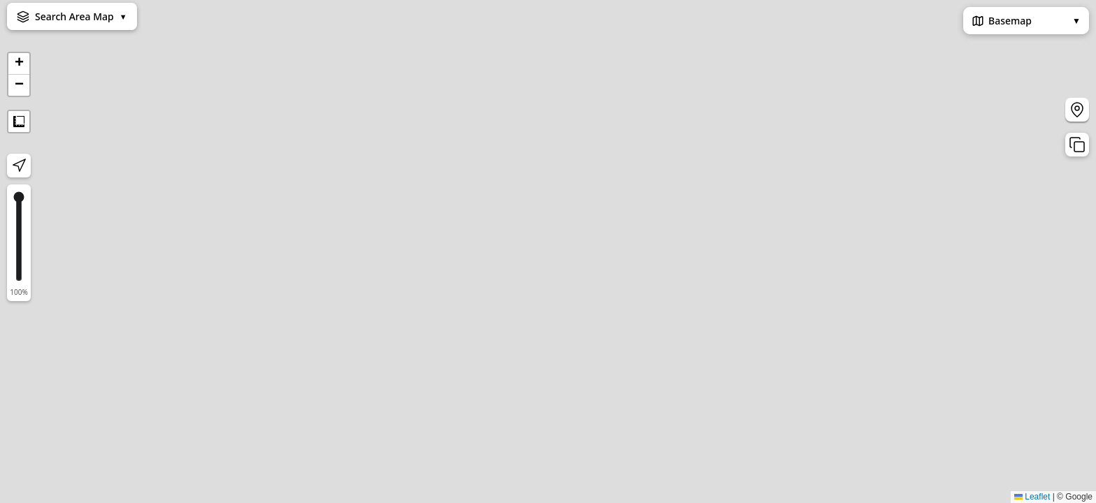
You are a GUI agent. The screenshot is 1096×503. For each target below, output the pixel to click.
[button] (18, 64)
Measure (18, 121)
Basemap (1026, 20)
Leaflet (1032, 497)
